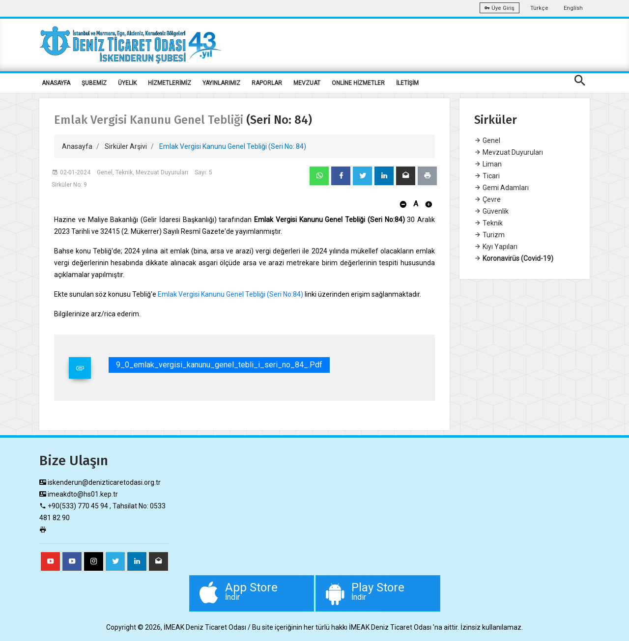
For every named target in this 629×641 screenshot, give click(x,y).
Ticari (487, 176)
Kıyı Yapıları (495, 247)
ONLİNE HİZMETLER (358, 83)
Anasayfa (77, 146)
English (573, 8)
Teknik (488, 223)
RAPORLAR (267, 83)
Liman (488, 164)
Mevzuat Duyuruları (508, 152)
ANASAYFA (56, 83)
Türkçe (539, 8)
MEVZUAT (306, 83)
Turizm (489, 235)
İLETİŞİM (407, 83)
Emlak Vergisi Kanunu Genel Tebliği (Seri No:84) (230, 294)
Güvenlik (491, 211)
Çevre (487, 199)
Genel (487, 140)
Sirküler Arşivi (126, 146)
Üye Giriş (500, 8)
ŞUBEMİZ (94, 83)
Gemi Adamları (501, 188)
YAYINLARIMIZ (221, 83)
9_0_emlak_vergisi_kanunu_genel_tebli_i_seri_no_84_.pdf (219, 364)
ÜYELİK (127, 83)
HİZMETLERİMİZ (169, 83)
